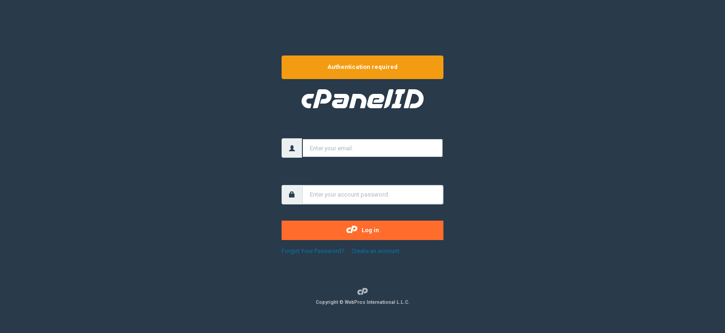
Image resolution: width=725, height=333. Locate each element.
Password (296, 177)
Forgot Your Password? (314, 250)
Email (290, 131)
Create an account (375, 250)
